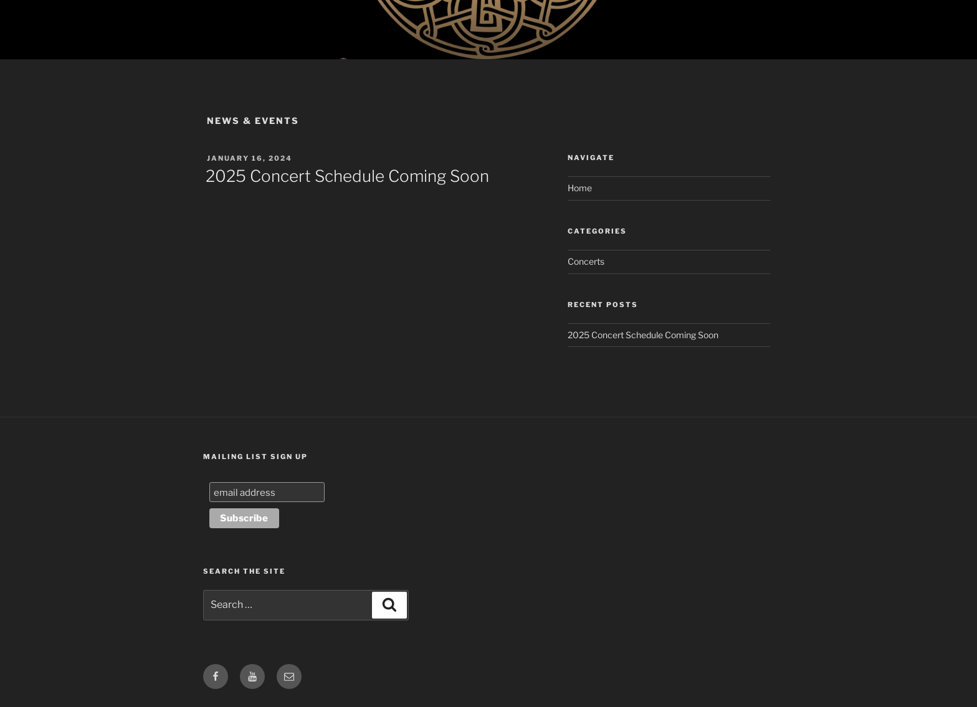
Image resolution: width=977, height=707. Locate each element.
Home (580, 188)
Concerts (586, 261)
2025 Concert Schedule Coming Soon (347, 176)
